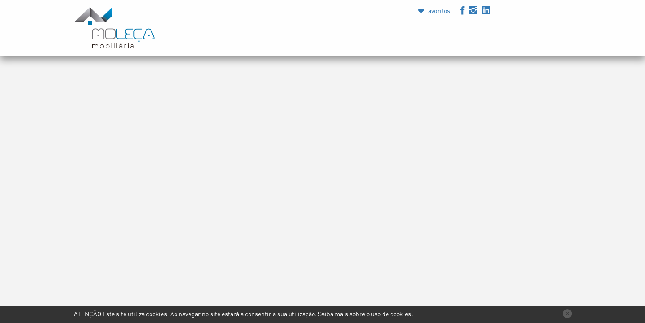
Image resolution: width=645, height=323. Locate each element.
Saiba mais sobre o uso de (364, 314)
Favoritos (437, 10)
